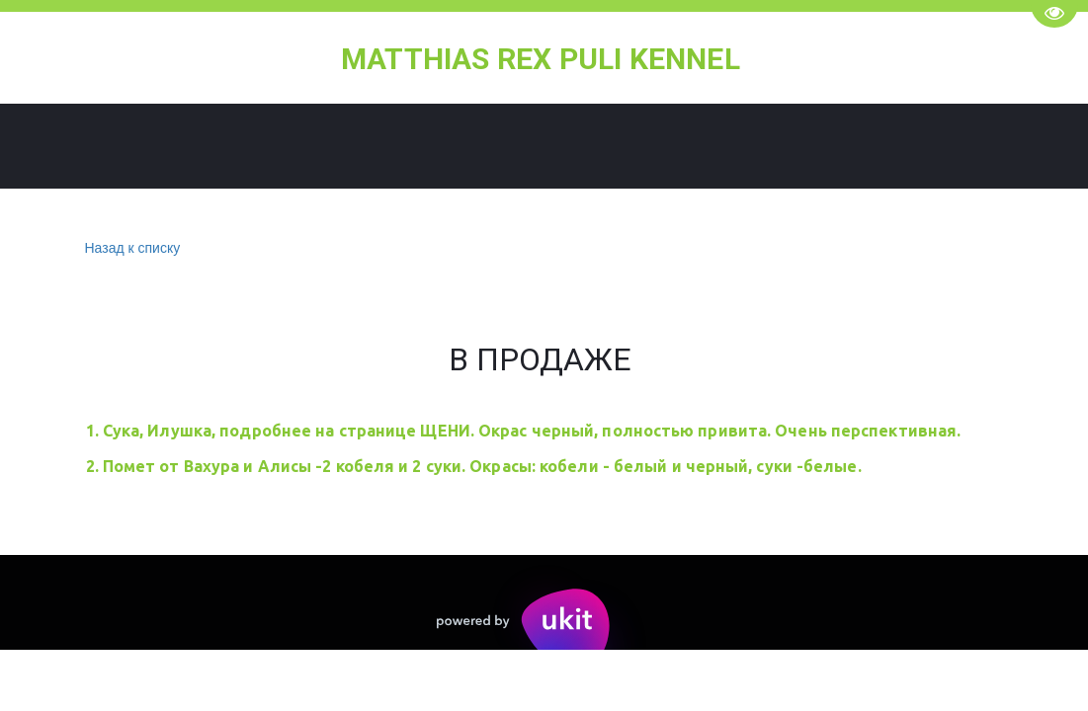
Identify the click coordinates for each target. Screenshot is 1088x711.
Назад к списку (130, 248)
